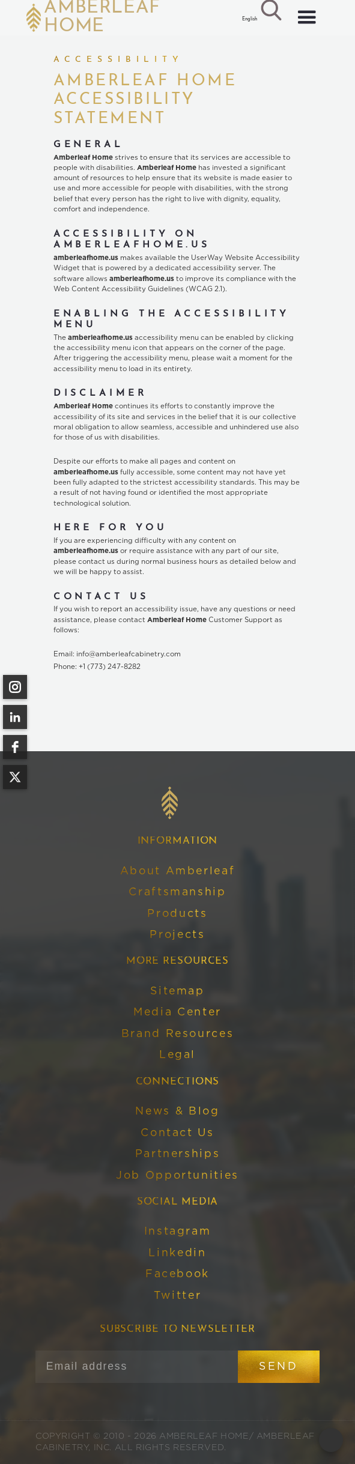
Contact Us (177, 1133)
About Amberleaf (177, 871)
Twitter (178, 1295)
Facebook (177, 1274)
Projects (177, 935)
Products (177, 914)
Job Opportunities (177, 1175)
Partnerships (177, 1154)
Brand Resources (177, 1034)
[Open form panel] (331, 1440)
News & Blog (177, 1111)
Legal (177, 1055)
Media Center (177, 1012)
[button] (248, 19)
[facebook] (15, 747)
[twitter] (15, 777)
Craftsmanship (177, 892)
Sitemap (177, 991)
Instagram (177, 1231)
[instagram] (15, 687)
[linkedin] (15, 717)
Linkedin (177, 1253)
